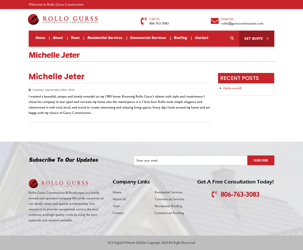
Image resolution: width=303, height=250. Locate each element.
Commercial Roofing (169, 213)
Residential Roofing (168, 206)
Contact (201, 38)
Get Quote (253, 38)
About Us (119, 199)
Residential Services (104, 38)
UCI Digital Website (121, 243)
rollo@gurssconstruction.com (242, 23)
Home (40, 38)
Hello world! (232, 88)
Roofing (180, 38)
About (58, 38)
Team (75, 38)
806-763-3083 (159, 23)
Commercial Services (148, 38)
